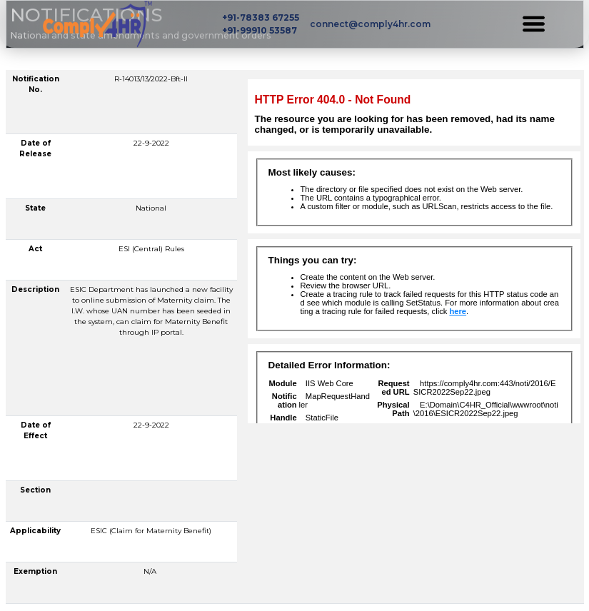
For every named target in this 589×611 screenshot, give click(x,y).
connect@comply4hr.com (370, 24)
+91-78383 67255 (260, 17)
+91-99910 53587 (259, 30)
